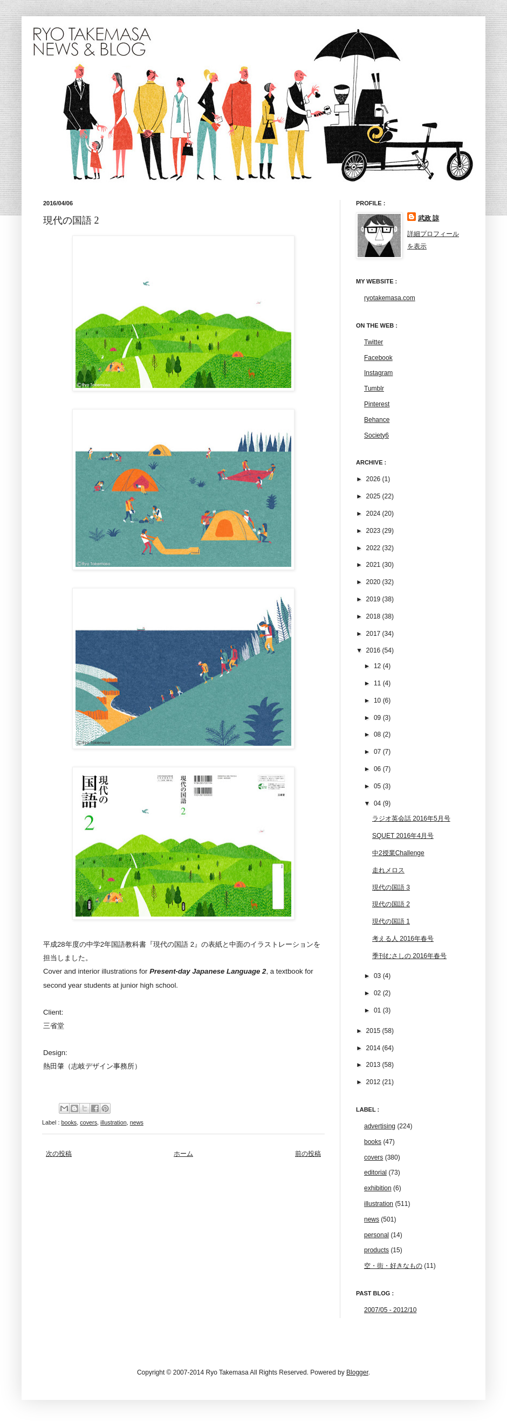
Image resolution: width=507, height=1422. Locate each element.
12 (378, 666)
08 (378, 734)
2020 (374, 582)
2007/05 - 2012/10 (390, 1310)
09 (378, 718)
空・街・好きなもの (393, 1266)
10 (378, 700)
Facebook (378, 358)
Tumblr (374, 388)
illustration (113, 1122)
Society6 (376, 435)
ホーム (183, 1153)
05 (378, 786)
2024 (374, 513)
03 (378, 976)
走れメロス (388, 870)
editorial (375, 1172)
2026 (374, 479)
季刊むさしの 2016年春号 (409, 956)
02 (378, 993)
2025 (374, 496)
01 (378, 1010)
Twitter (373, 342)
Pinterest (376, 404)
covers (88, 1122)
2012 (374, 1082)
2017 (374, 633)
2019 (374, 599)
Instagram (378, 373)
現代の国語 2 (391, 904)
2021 (374, 564)
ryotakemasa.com (389, 298)
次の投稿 (59, 1153)
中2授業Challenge (398, 853)
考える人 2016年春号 (403, 938)
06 (378, 769)
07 (378, 751)
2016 (374, 650)
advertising (379, 1126)
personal (376, 1235)
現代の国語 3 (391, 887)
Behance (376, 420)
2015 (374, 1031)
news (136, 1122)
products (376, 1250)
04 (378, 803)
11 (378, 683)
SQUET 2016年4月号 (403, 836)
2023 (374, 531)
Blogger (357, 1372)
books (69, 1122)
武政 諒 (428, 218)
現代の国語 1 (391, 921)
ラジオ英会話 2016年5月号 (411, 818)
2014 (374, 1048)
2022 (374, 548)
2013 (374, 1065)
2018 (374, 616)
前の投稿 (308, 1153)
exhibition (378, 1188)
